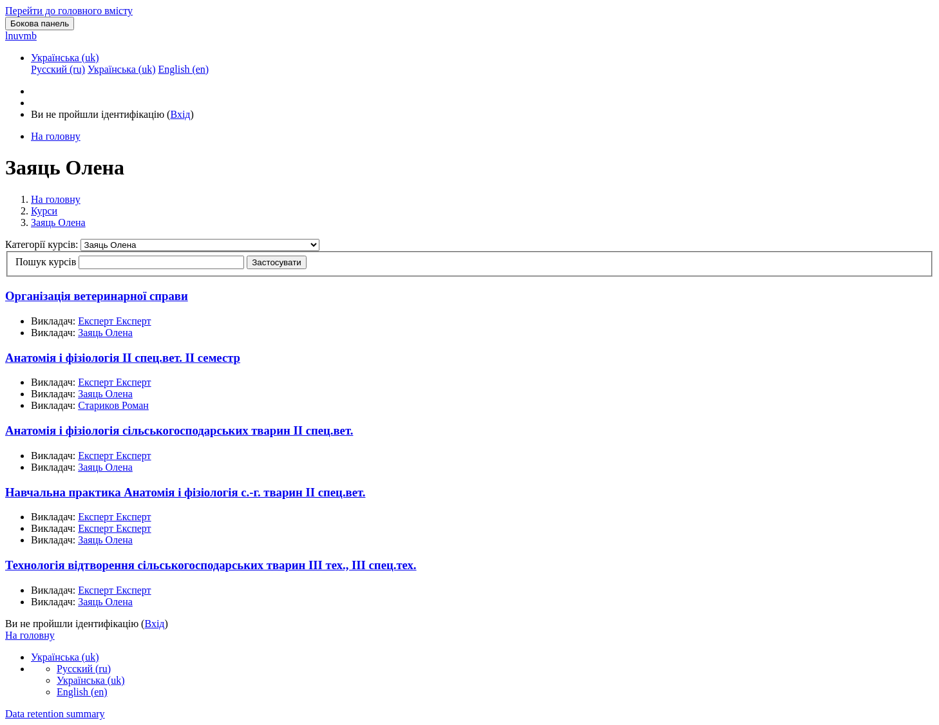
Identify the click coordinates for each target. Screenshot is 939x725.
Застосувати (276, 262)
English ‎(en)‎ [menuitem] (183, 69)
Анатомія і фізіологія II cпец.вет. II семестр (122, 357)
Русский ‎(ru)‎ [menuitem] (58, 69)
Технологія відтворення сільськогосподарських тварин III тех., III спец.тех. (211, 565)
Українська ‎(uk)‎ (65, 57)
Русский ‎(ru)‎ (84, 668)
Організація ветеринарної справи (96, 296)
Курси (44, 210)
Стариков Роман (113, 405)
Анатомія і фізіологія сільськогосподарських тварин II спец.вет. (179, 430)
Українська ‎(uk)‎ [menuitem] (122, 69)
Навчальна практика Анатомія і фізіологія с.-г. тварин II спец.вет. (185, 492)
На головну (56, 199)
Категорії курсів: (43, 244)
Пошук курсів (45, 261)
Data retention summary (55, 713)
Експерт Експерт (114, 320)
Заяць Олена (58, 222)
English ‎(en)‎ (82, 691)
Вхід (180, 114)
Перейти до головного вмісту (69, 10)
